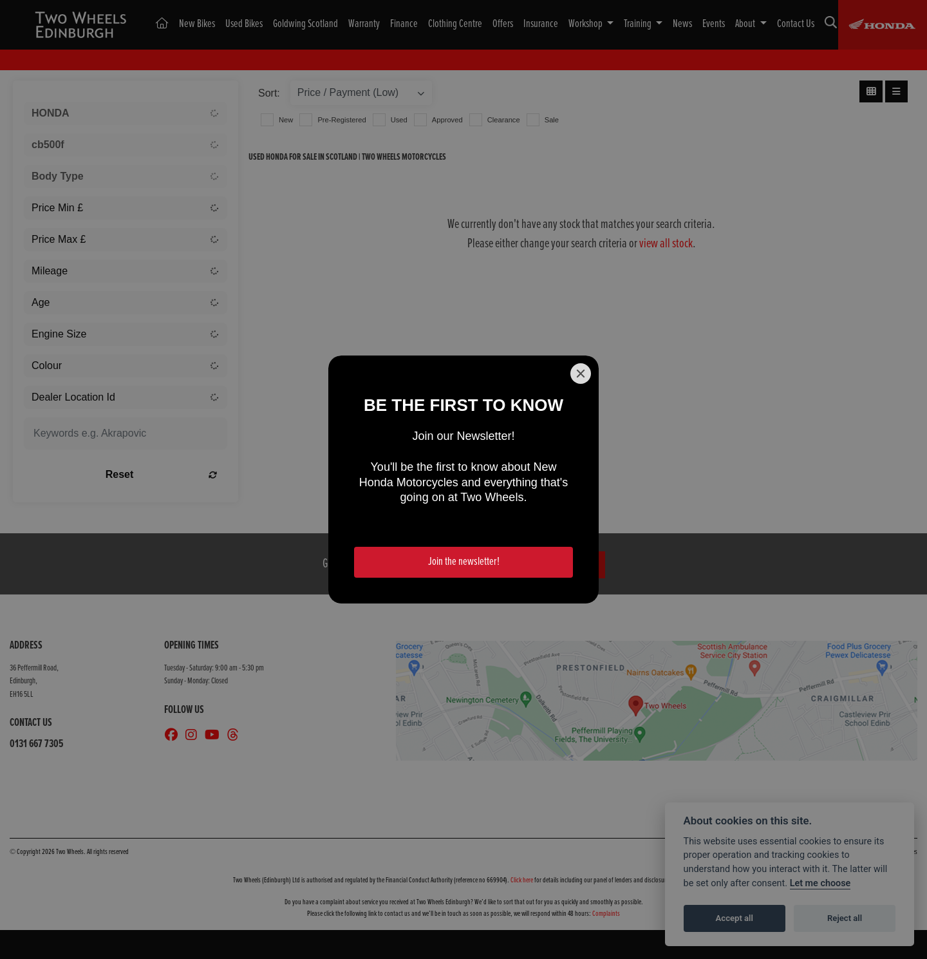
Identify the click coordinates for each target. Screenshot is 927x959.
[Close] (580, 373)
